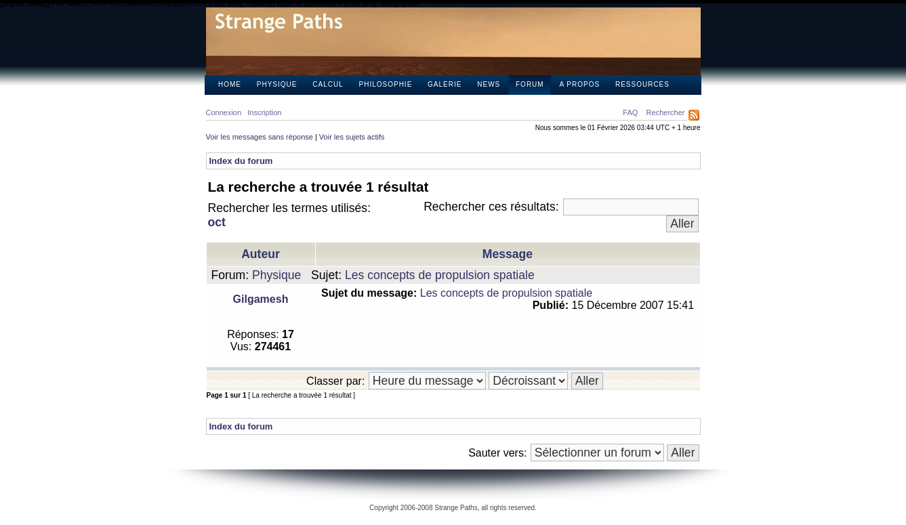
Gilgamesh (261, 299)
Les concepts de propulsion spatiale (440, 275)
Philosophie (386, 84)
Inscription (264, 112)
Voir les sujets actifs (352, 137)
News (488, 84)
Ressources (642, 84)
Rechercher (665, 112)
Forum (530, 84)
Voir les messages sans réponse (259, 137)
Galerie (444, 84)
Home (229, 84)
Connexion (224, 112)
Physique (277, 84)
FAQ (630, 112)
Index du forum (241, 161)
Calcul (327, 84)
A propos (579, 84)
